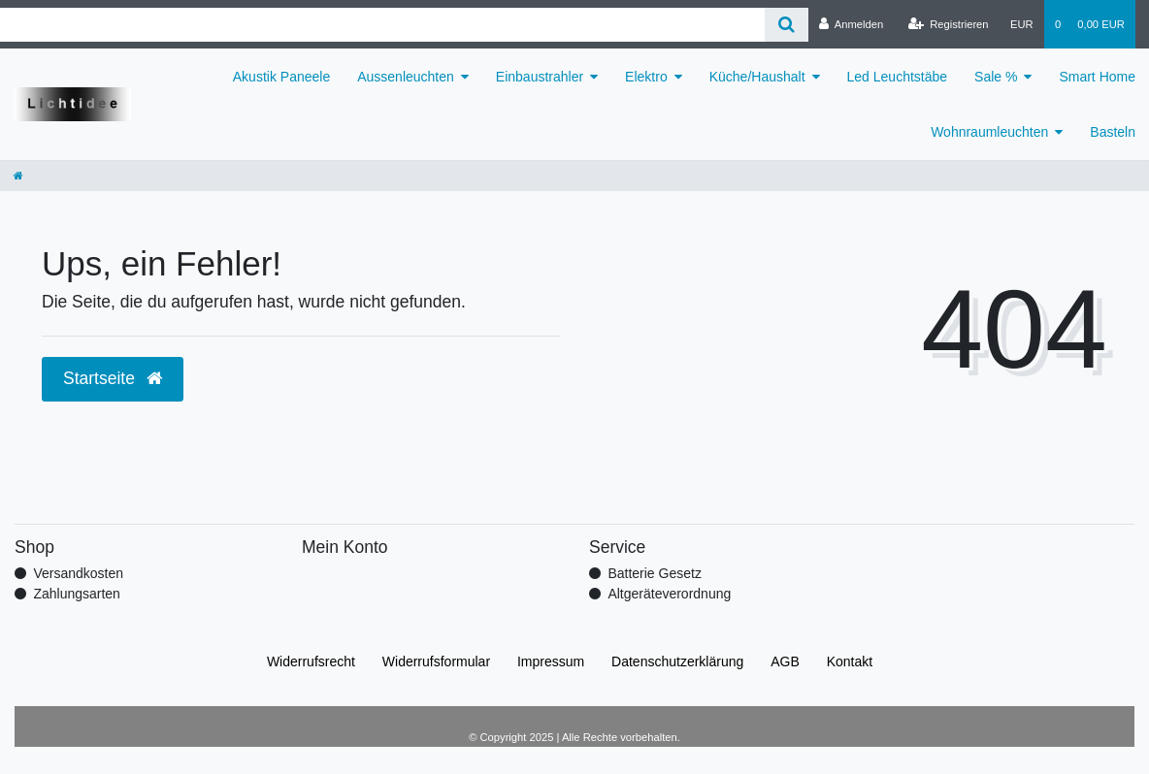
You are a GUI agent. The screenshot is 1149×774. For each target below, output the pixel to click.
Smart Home (1097, 76)
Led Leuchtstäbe (897, 76)
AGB (785, 661)
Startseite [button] (112, 378)
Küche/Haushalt (757, 76)
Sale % (995, 76)
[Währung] (1022, 24)
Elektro (646, 76)
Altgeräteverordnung (669, 593)
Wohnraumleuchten (989, 132)
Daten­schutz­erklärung (677, 661)
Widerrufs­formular (436, 661)
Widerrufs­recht (311, 661)
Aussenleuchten (405, 76)
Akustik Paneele (281, 76)
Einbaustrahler (539, 76)
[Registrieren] (948, 24)
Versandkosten (78, 573)
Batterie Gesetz (654, 573)
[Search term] (382, 25)
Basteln (1112, 132)
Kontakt (849, 661)
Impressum (550, 661)
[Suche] (786, 25)
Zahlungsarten (76, 593)
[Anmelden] (851, 24)
